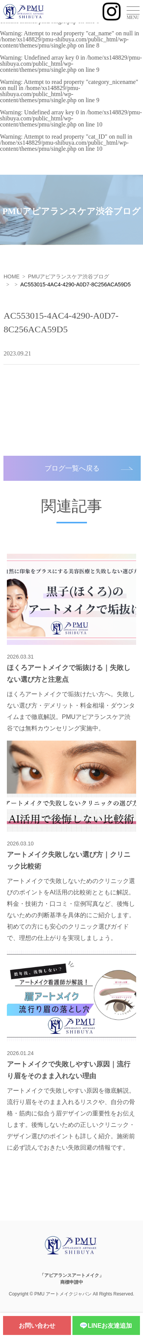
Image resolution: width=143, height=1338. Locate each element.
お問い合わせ (37, 1325)
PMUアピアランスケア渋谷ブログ (68, 276)
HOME (11, 276)
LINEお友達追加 (106, 1326)
